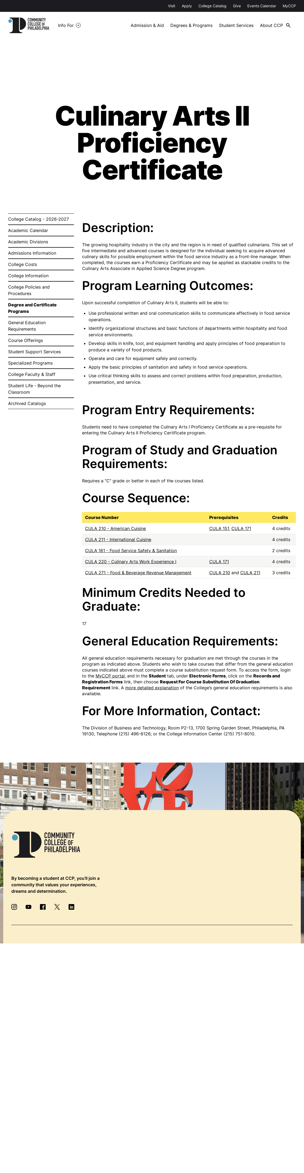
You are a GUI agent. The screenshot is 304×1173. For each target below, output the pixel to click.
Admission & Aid (147, 25)
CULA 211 (250, 572)
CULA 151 (219, 528)
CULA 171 (241, 528)
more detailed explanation (152, 687)
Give (237, 6)
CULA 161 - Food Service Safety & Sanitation (131, 550)
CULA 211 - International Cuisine (118, 539)
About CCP (271, 25)
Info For (66, 25)
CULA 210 (219, 572)
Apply (187, 6)
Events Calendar (261, 6)
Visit (171, 6)
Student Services (236, 25)
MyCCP (289, 6)
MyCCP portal (110, 676)
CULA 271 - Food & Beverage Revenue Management (138, 572)
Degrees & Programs (191, 25)
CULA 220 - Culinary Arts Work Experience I (130, 561)
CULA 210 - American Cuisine (115, 528)
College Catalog (212, 6)
